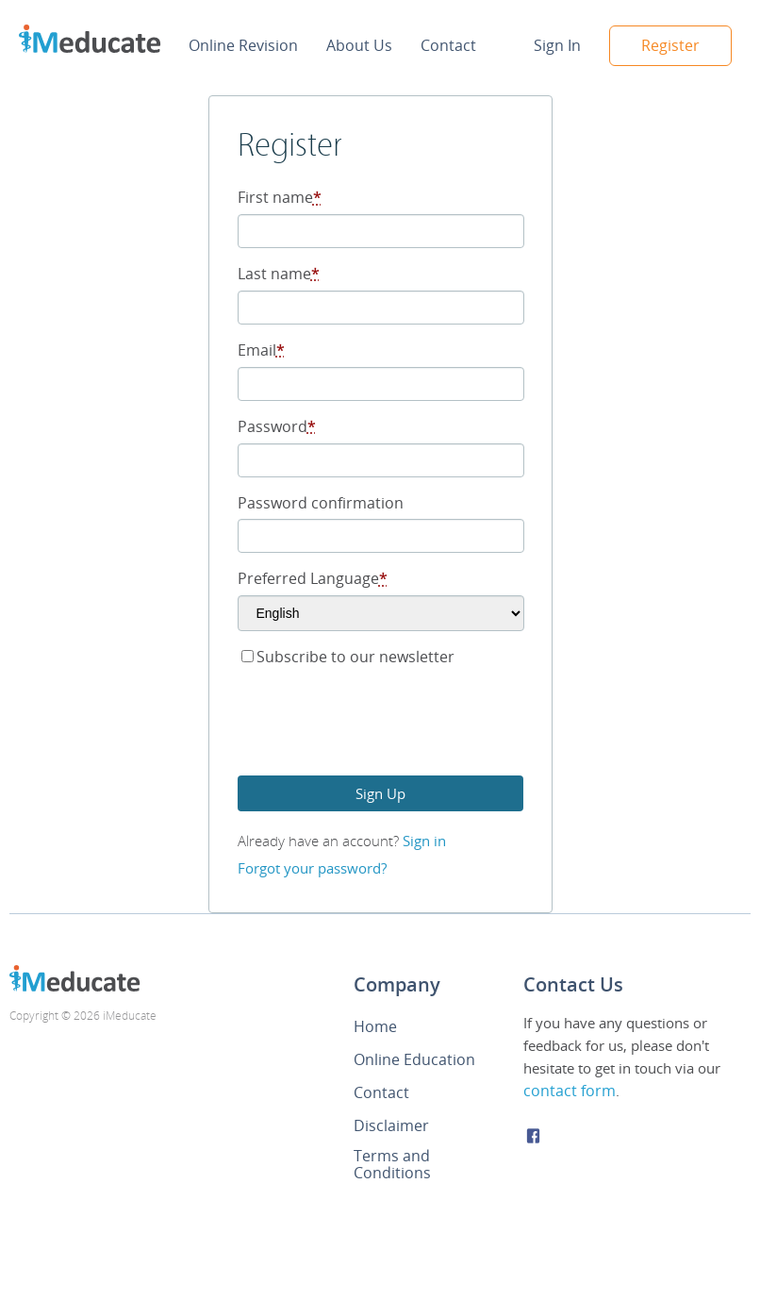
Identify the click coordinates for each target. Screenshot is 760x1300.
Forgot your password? (312, 867)
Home (375, 1026)
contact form (569, 1090)
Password (277, 426)
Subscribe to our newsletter (347, 656)
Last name (279, 273)
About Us (359, 45)
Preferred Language (313, 578)
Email (261, 350)
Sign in (424, 840)
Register (670, 45)
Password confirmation (321, 502)
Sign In (557, 45)
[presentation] (381, 724)
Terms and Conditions (392, 1164)
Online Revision (243, 45)
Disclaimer (391, 1125)
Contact (448, 45)
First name (280, 197)
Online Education (414, 1059)
